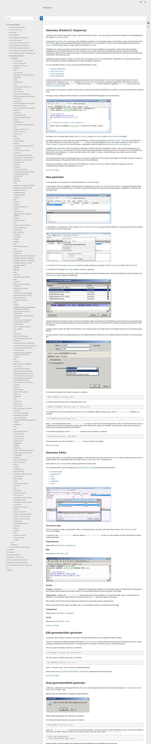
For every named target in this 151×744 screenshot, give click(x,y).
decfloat (16, 202)
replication (17, 424)
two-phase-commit (20, 512)
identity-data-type (19, 298)
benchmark (17, 98)
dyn (15, 223)
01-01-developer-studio (17, 27)
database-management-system (24, 185)
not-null (16, 357)
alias (15, 70)
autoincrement (19, 91)
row (15, 429)
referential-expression (21, 415)
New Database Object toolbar (110, 186)
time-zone (17, 486)
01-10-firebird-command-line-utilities (21, 50)
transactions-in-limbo (21, 507)
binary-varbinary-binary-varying (24, 108)
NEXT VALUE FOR (57, 71)
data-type (17, 181)
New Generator (114, 136)
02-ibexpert (11, 552)
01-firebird (10, 549)
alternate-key (18, 73)
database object (62, 41)
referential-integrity (20, 418)
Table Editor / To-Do (63, 621)
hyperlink (17, 291)
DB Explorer (98, 136)
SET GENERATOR (82, 671)
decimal (16, 204)
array (15, 80)
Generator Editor (51, 275)
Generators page (56, 472)
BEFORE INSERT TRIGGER (118, 140)
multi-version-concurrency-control (25, 345)
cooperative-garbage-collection (24, 172)
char (15, 127)
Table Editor (133, 265)
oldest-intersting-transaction (23, 371)
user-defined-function (21, 523)
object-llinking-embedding (22, 364)
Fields (98, 227)
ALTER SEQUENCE (57, 74)
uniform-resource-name (22, 519)
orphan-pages (18, 389)
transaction (17, 505)
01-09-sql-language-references (19, 48)
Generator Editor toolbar (85, 468)
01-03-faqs (13, 32)
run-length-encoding (20, 431)
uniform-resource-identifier (23, 514)
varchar (16, 528)
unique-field (18, 521)
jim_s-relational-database (22, 326)
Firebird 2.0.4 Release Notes (55, 86)
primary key (92, 45)
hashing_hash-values (21, 288)
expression (17, 237)
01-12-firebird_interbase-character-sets (22, 53)
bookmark (17, 113)
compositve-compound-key (23, 160)
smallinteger (18, 455)
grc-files (16, 282)
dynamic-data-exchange (22, 225)
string (16, 464)
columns (55, 84)
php (15, 399)
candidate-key (18, 122)
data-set (16, 178)
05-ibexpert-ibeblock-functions (17, 560)
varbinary (17, 526)
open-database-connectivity (23, 382)
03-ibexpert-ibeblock (14, 555)
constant (17, 164)
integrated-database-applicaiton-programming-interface (25, 308)
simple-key (17, 448)
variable (16, 531)
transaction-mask (19, 500)
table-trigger (18, 478)
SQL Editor (82, 136)
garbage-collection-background (24, 256)
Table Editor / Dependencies (65, 545)
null (15, 359)
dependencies (18, 211)
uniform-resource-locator (22, 516)
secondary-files (19, 436)
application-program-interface (24, 75)
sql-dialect (17, 457)
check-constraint (19, 132)
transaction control (62, 37)
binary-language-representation (24, 103)
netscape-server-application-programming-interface (23, 353)
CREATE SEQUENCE (58, 69)
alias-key (17, 68)
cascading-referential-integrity (24, 124)
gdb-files (17, 270)
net (13, 542)
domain (16, 218)
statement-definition (20, 460)
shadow (16, 446)
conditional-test (19, 162)
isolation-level (18, 324)
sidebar (9, 570)
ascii (15, 84)
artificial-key (18, 82)
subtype (16, 467)
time (15, 488)
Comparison (55, 481)
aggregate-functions (20, 65)
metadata (17, 341)
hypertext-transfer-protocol (23, 295)
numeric (16, 361)
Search (35, 18)
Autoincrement (71, 265)
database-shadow (20, 190)
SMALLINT (117, 265)
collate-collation (19, 141)
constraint (17, 167)
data (15, 183)
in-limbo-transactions (21, 300)
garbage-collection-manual (23, 263)
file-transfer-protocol (20, 246)
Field (88, 459)
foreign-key (17, 253)
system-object (18, 476)
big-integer (17, 101)
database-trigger (19, 195)
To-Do (53, 483)
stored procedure (113, 144)
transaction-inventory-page (23, 497)
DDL (52, 476)
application (17, 77)
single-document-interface (22, 453)
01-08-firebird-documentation (19, 45)
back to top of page (52, 170)
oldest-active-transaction (22, 368)
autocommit (18, 89)
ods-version (18, 366)
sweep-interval (19, 471)
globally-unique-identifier (22, 277)
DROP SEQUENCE (57, 76)
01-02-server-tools (15, 30)
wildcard (14, 545)
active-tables (18, 61)
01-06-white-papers (15, 40)
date (15, 200)
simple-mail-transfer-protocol (23, 450)
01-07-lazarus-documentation (19, 43)
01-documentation (13, 25)
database (17, 197)
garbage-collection (20, 265)
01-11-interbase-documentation (19, 547)
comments (17, 153)
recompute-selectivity (21, 413)
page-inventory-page (21, 392)
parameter (17, 396)
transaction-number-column (23, 502)
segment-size (18, 441)
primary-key (18, 404)
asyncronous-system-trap (22, 87)
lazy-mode (17, 334)
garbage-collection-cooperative (24, 260)
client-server (18, 134)
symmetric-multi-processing (23, 474)
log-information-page (21, 336)
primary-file (17, 401)
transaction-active (20, 493)
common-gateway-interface (23, 155)
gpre (15, 279)
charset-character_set (21, 129)
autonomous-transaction (22, 94)
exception (17, 234)
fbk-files (16, 239)
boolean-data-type (20, 115)
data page (58, 150)
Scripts (53, 479)
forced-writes (18, 251)
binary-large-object (20, 106)
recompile (17, 411)
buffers (16, 120)
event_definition (19, 232)
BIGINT (48, 43)
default (16, 209)
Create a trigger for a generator (56, 144)
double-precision (19, 220)
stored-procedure (19, 462)
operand (16, 385)
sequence (17, 443)
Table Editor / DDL (62, 553)
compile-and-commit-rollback (23, 157)
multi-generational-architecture (24, 343)
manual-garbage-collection (23, 338)
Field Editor (58, 265)
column (16, 143)
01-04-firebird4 (14, 35)
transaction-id (18, 495)
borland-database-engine (22, 117)
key (15, 331)
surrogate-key (18, 469)
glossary (15, 58)
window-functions (19, 535)
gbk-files (16, 267)
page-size (17, 394)
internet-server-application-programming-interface (23, 321)
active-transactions (20, 63)
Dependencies (55, 474)
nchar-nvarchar (19, 350)
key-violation (18, 329)
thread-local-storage (20, 483)
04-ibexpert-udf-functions (15, 557)
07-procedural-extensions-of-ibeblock (19, 565)
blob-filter (17, 110)
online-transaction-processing (24, 376)
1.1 (8, 568)
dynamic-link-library (20, 227)
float (15, 249)
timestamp (17, 490)
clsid (15, 136)
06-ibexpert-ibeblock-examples (17, 562)
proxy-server (18, 406)
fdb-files (16, 242)
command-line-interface (22, 150)
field (15, 244)
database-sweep (19, 192)
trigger (16, 509)
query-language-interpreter (23, 408)
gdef (15, 272)
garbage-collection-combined (23, 258)
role (15, 427)
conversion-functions (21, 169)
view (15, 533)
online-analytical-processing (23, 373)
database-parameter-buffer (23, 188)
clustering (17, 139)
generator (17, 274)
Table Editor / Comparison (65, 613)
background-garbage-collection (24, 96)
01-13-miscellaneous (16, 56)
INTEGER (108, 43)
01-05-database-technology (18, 38)
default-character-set (21, 207)
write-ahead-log (19, 538)
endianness (18, 230)
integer (16, 305)
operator (16, 387)
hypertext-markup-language (23, 293)
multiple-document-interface (23, 348)
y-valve (16, 540)
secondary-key (19, 438)
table (15, 481)
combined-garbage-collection (23, 146)
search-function (19, 434)
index (15, 302)
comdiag (17, 148)
